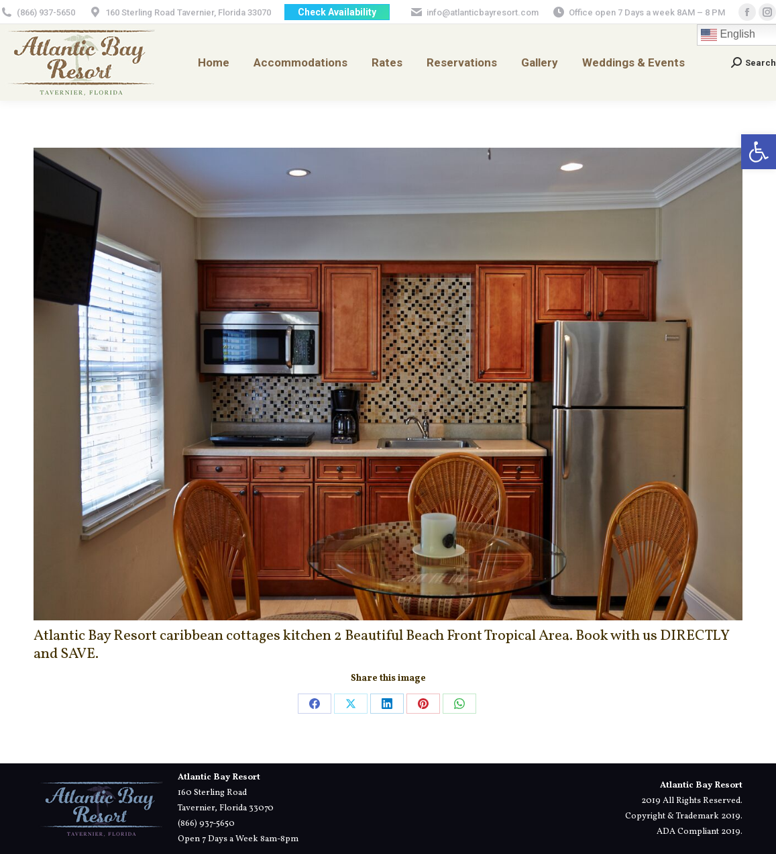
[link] (758, 151)
